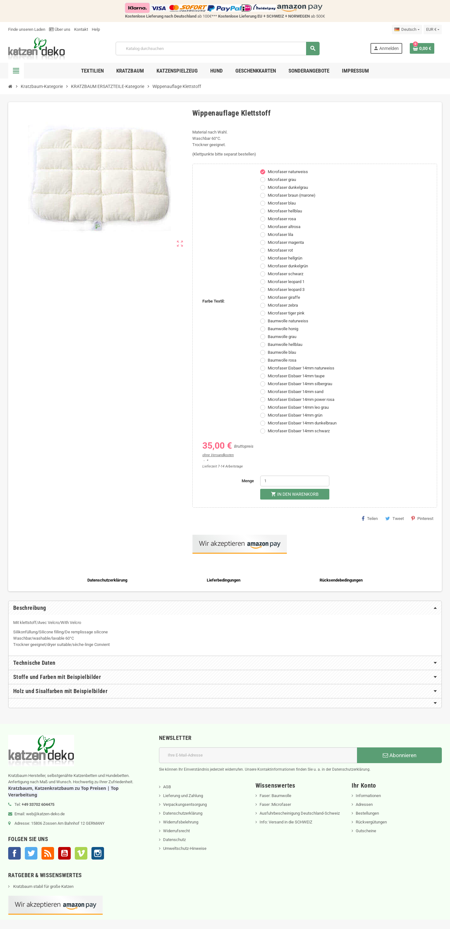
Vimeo (81, 853)
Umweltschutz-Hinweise (184, 848)
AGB (167, 786)
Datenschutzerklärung (182, 813)
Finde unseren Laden (26, 29)
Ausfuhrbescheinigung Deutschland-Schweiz (300, 813)
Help (96, 29)
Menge (248, 480)
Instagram (97, 853)
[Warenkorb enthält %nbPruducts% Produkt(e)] (422, 48)
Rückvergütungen (371, 822)
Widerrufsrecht (176, 830)
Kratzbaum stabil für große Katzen (43, 886)
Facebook (14, 853)
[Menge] (294, 481)
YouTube (64, 853)
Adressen (364, 804)
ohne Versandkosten (218, 455)
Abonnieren (399, 755)
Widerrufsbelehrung (180, 822)
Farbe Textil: (213, 301)
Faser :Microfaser (275, 804)
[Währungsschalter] (433, 29)
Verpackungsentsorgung (185, 804)
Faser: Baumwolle (275, 795)
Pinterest (422, 518)
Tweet (394, 518)
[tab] (225, 608)
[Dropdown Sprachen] (407, 29)
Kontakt (81, 29)
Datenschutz (174, 839)
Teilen (370, 518)
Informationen (368, 795)
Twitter (31, 853)
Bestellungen (367, 813)
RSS (47, 853)
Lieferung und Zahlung (183, 795)
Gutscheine (366, 830)
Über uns (59, 29)
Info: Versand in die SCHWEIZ (286, 822)
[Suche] (217, 48)
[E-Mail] (258, 755)
